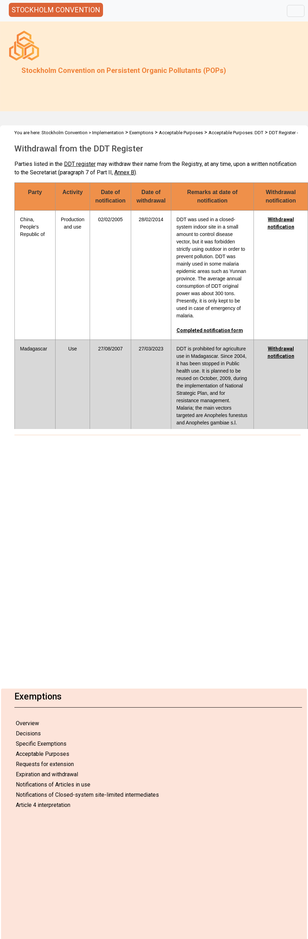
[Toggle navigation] (295, 11)
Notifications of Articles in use (53, 784)
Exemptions (141, 132)
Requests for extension (45, 764)
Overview (27, 723)
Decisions (28, 733)
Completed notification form (210, 330)
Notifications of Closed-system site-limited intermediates (87, 794)
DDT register (80, 164)
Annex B (124, 172)
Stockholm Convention (64, 132)
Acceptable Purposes (42, 754)
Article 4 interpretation (43, 805)
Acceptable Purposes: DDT (235, 132)
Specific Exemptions (41, 743)
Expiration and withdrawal (47, 774)
